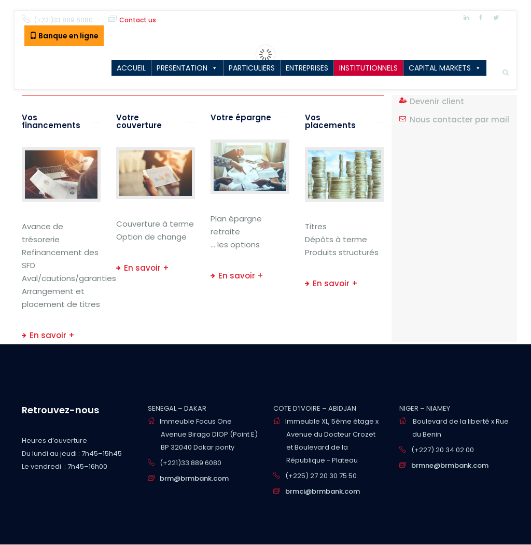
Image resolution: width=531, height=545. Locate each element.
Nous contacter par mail (459, 119)
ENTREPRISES (307, 68)
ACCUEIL (131, 68)
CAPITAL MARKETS (440, 68)
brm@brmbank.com (194, 478)
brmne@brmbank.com (449, 465)
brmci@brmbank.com (322, 491)
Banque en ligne (64, 36)
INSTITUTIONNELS (368, 68)
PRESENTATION (182, 68)
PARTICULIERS (252, 68)
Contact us (137, 20)
